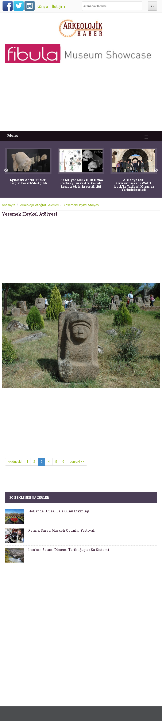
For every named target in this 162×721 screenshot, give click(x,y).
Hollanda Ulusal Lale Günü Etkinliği (58, 511)
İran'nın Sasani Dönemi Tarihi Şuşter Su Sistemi (68, 549)
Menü (13, 135)
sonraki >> (77, 461)
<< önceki (15, 461)
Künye (42, 6)
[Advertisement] (81, 99)
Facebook (8, 6)
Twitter (19, 6)
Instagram (29, 6)
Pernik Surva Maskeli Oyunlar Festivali (62, 530)
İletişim (58, 6)
